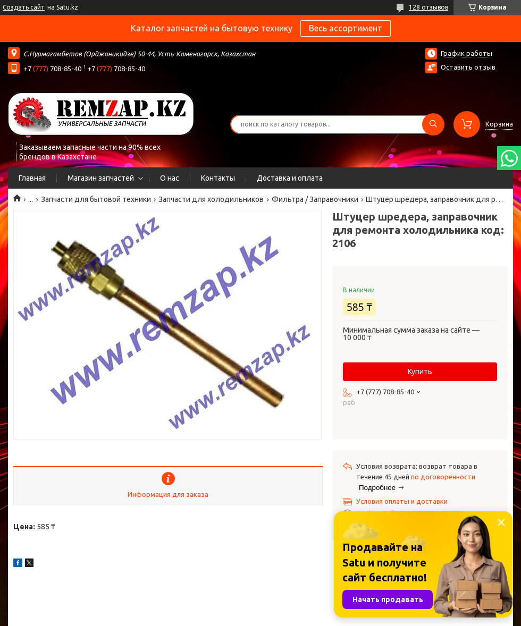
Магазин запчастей (101, 178)
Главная (32, 178)
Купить (420, 371)
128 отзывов (428, 7)
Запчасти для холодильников (211, 199)
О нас (169, 178)
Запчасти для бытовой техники (96, 199)
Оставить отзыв (468, 67)
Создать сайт (24, 7)
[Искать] (433, 124)
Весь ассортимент (345, 28)
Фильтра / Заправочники (315, 199)
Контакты (218, 178)
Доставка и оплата (290, 178)
